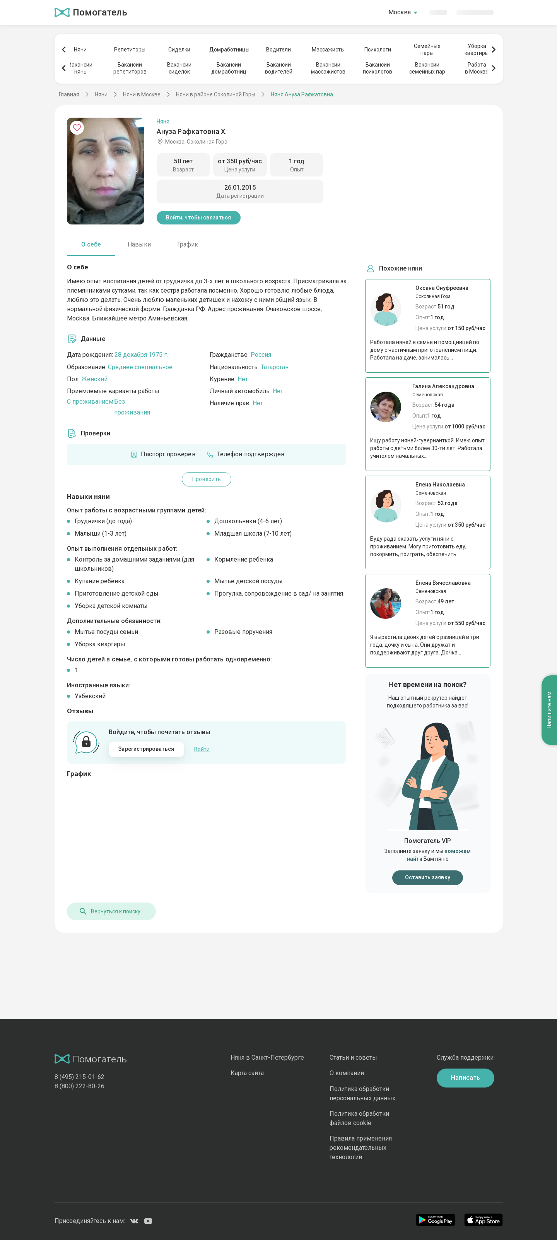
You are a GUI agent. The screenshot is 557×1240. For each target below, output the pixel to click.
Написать (465, 1077)
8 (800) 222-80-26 (79, 1086)
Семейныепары (427, 49)
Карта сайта (247, 1073)
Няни (80, 49)
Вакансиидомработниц (228, 68)
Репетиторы (129, 49)
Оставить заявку (427, 877)
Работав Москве (477, 68)
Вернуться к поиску (109, 911)
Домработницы (229, 49)
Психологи (377, 49)
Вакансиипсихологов (377, 68)
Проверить (206, 479)
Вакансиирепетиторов (130, 68)
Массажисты (328, 49)
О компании (347, 1073)
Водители (278, 49)
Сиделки (179, 49)
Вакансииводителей (278, 68)
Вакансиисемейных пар (427, 68)
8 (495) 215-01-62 (79, 1077)
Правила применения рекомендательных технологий (361, 1148)
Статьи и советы (353, 1057)
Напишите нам (549, 709)
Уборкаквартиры (477, 49)
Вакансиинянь (80, 68)
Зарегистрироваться (146, 749)
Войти (202, 749)
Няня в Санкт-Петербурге (267, 1057)
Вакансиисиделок (179, 68)
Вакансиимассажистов (328, 68)
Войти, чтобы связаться (198, 217)
